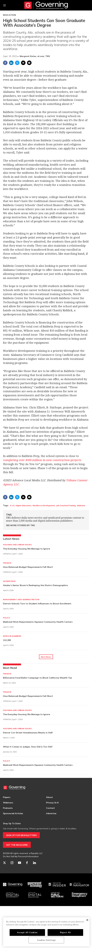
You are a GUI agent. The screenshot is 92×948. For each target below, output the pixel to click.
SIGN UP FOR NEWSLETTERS (21, 835)
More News (46, 657)
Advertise (51, 813)
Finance (7, 563)
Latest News (11, 538)
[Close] (87, 919)
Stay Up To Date (12, 823)
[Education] (34, 895)
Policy (6, 618)
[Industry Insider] (57, 884)
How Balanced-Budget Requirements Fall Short (28, 567)
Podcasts (8, 808)
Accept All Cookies (27, 932)
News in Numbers (12, 636)
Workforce (9, 581)
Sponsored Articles (13, 813)
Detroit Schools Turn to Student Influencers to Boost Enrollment (37, 603)
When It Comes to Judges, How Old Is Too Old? (28, 746)
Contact (50, 808)
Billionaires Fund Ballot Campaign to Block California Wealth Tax (37, 677)
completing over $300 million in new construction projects (42, 460)
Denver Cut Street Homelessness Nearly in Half (28, 732)
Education (9, 15)
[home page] (46, 5)
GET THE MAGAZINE (17, 845)
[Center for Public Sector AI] (57, 895)
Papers (6, 797)
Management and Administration (21, 599)
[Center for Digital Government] (12, 895)
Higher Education (23, 505)
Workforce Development (43, 505)
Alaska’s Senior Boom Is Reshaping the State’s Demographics (35, 585)
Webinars (8, 802)
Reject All (65, 932)
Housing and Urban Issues (17, 544)
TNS (9, 514)
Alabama (81, 505)
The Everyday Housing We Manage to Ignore (26, 548)
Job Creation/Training (66, 505)
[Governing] (12, 884)
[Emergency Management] (79, 895)
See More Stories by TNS (20, 525)
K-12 (12, 505)
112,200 (7, 640)
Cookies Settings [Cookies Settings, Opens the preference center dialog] (46, 940)
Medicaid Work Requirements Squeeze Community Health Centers (37, 622)
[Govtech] (34, 884)
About (49, 797)
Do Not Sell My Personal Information (21, 856)
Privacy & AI (52, 802)
